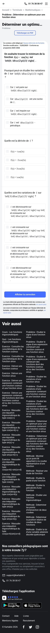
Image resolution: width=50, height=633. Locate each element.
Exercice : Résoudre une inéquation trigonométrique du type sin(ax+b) (11, 515)
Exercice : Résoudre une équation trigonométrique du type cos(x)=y (11, 414)
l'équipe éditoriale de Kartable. (34, 43)
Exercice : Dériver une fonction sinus (12, 374)
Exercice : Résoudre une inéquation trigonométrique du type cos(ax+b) (11, 490)
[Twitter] (30, 627)
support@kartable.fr (15, 575)
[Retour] (4, 3)
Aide (16, 616)
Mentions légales (10, 620)
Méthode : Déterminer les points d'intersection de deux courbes (36, 509)
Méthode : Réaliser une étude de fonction (36, 472)
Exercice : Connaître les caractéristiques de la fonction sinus (13, 359)
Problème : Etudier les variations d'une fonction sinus (36, 379)
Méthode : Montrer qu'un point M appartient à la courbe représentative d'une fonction (36, 461)
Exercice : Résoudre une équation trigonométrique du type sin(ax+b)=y (11, 451)
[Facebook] (24, 627)
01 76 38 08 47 (35, 4)
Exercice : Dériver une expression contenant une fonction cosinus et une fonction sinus (12, 384)
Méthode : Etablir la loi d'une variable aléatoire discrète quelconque (37, 532)
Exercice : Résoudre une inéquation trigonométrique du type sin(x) (11, 503)
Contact (5, 616)
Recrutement (29, 620)
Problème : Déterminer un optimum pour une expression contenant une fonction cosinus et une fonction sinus (36, 426)
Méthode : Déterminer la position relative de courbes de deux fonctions (36, 521)
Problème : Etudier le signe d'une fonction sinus (35, 334)
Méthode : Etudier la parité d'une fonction (35, 479)
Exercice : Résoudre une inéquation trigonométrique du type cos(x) (11, 478)
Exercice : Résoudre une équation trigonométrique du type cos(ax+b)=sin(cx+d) (12, 464)
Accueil (5, 10)
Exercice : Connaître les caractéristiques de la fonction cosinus (13, 349)
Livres (26, 616)
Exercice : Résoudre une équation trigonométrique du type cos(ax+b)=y (11, 426)
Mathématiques (32, 10)
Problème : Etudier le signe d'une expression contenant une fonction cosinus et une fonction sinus (36, 347)
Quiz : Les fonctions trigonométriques (11, 340)
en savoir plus (41, 304)
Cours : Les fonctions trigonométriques (12, 333)
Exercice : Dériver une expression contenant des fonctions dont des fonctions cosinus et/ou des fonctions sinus (13, 399)
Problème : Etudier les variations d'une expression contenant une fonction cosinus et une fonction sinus (36, 391)
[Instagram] (37, 627)
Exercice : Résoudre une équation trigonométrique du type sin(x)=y (11, 439)
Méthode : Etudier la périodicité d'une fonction (35, 488)
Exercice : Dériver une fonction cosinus (12, 367)
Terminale (17, 10)
